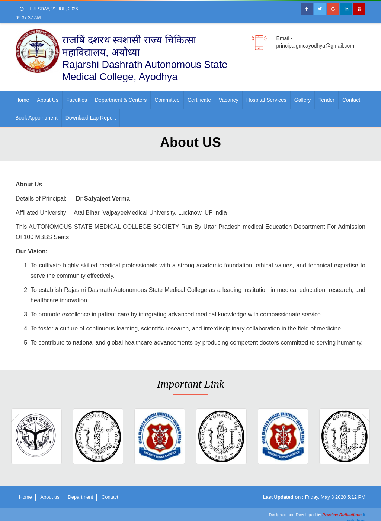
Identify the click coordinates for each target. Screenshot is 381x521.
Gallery (302, 100)
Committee (167, 100)
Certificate (199, 100)
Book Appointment (36, 118)
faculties (76, 100)
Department (80, 497)
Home (22, 100)
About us (47, 100)
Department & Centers (121, 100)
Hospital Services (266, 100)
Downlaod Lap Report (90, 118)
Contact (351, 100)
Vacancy (228, 100)
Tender (326, 100)
